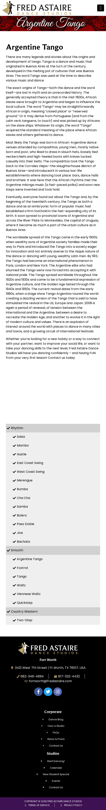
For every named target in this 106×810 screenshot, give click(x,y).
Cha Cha (23, 498)
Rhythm (17, 428)
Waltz (21, 585)
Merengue (25, 480)
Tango (22, 576)
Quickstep (25, 602)
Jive (20, 533)
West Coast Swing (30, 471)
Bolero (22, 515)
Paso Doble (25, 524)
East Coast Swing (30, 463)
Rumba (22, 489)
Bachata (23, 541)
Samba (22, 506)
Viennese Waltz (29, 594)
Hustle (21, 454)
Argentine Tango (30, 559)
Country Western (24, 611)
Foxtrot (22, 568)
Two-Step (24, 620)
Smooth (17, 550)
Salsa (21, 436)
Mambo (23, 445)
